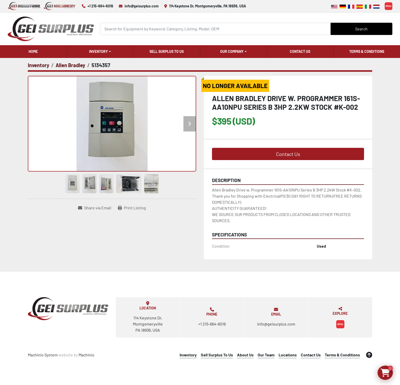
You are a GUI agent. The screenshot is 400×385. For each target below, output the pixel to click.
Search (361, 28)
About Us (245, 354)
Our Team (266, 354)
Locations (288, 354)
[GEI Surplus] (68, 308)
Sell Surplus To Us (166, 51)
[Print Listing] (132, 208)
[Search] (215, 29)
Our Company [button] (232, 51)
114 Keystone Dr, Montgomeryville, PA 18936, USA (207, 6)
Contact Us (300, 51)
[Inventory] (38, 65)
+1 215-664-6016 (100, 6)
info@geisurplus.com (141, 6)
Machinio (86, 354)
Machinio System (43, 354)
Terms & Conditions (366, 51)
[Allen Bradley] (70, 65)
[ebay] (388, 6)
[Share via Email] (95, 208)
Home (33, 51)
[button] (100, 51)
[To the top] (369, 354)
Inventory (98, 51)
